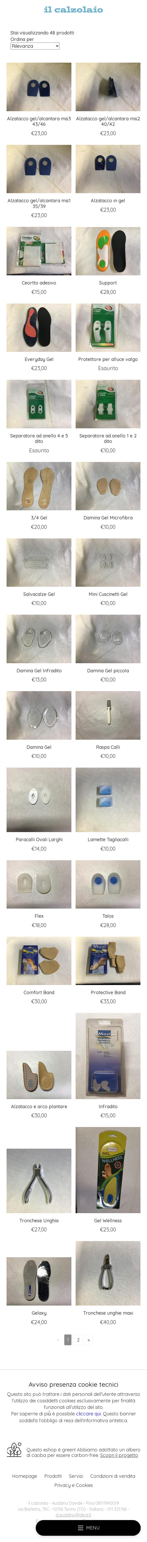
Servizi (76, 1476)
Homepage (24, 1476)
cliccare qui (88, 1414)
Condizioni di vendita (112, 1476)
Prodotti (53, 1476)
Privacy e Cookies (73, 1485)
